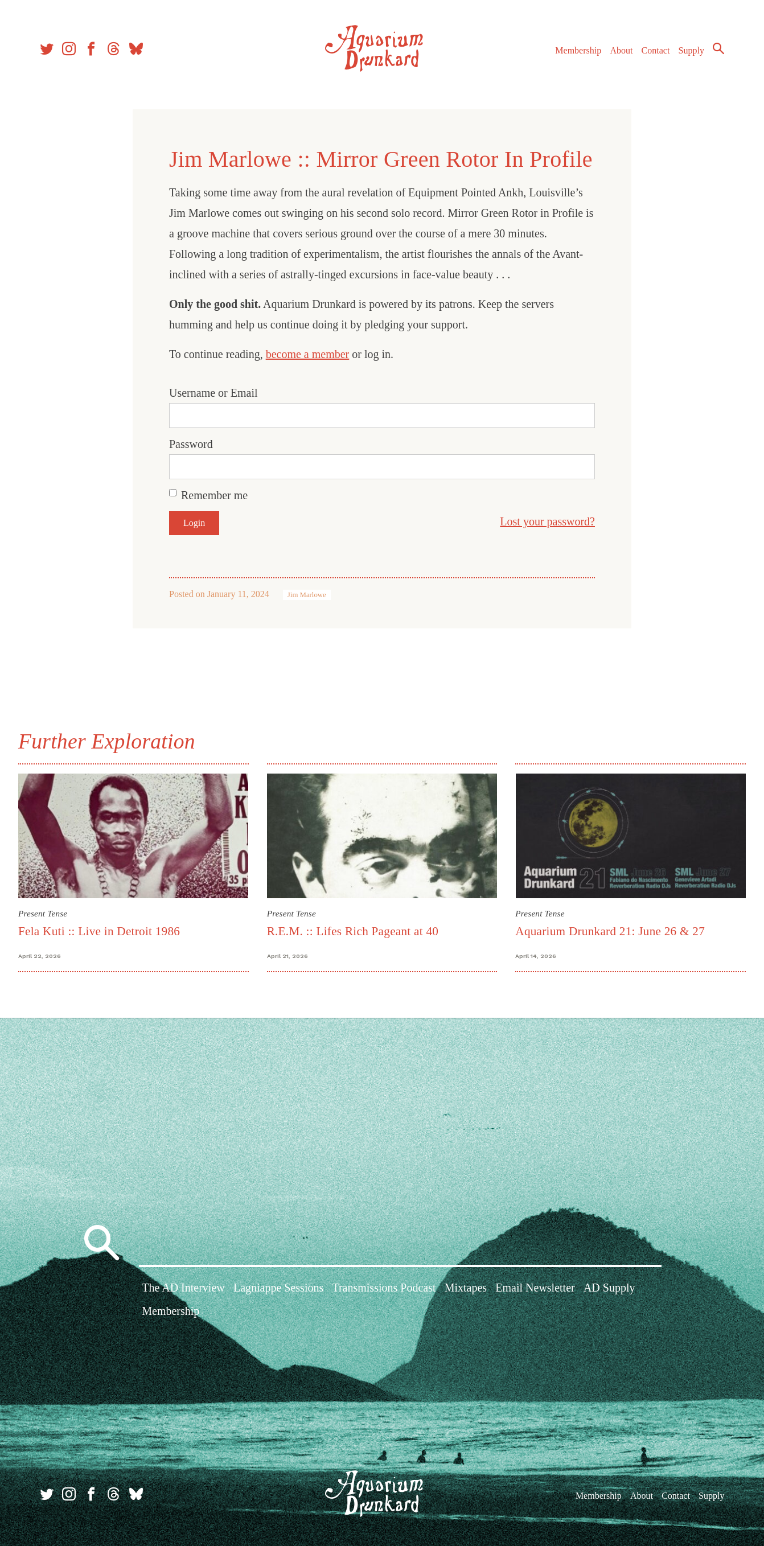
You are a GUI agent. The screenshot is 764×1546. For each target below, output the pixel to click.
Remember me (214, 495)
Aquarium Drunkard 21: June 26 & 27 (610, 931)
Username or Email (213, 392)
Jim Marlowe (306, 595)
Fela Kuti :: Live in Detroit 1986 (99, 931)
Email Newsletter (534, 1287)
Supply (691, 50)
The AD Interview (183, 1287)
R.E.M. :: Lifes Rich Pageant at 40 (353, 931)
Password (191, 444)
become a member (308, 354)
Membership (578, 50)
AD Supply (609, 1287)
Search (718, 48)
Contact (656, 50)
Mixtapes (466, 1287)
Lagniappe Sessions (278, 1287)
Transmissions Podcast (384, 1287)
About (621, 50)
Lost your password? (547, 521)
